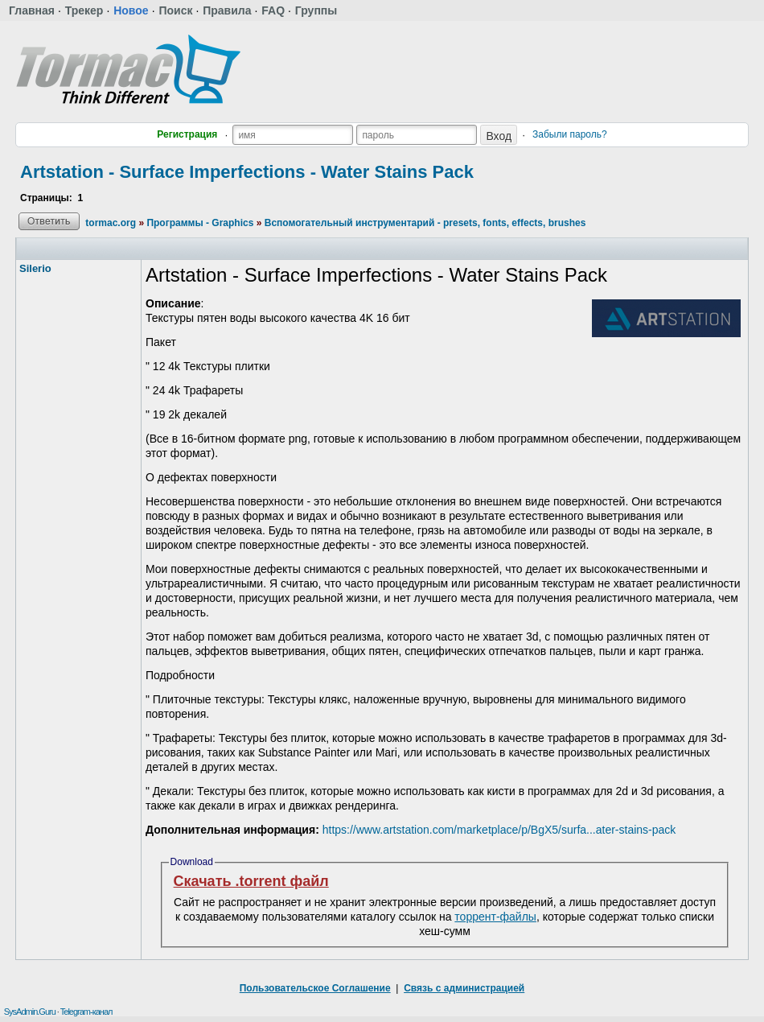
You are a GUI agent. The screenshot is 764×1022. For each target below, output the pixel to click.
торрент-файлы (495, 916)
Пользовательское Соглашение (315, 988)
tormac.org (110, 223)
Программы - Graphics (199, 223)
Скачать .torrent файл (251, 881)
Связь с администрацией (464, 988)
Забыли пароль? (569, 134)
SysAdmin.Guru (29, 1011)
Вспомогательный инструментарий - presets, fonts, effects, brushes (425, 223)
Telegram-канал (86, 1011)
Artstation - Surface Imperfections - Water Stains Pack (247, 172)
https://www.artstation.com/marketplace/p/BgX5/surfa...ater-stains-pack (499, 829)
